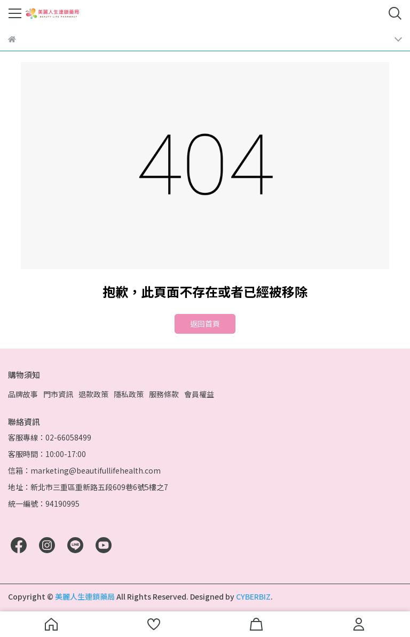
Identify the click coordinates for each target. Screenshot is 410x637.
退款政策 (93, 394)
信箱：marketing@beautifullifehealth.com (84, 470)
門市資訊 (58, 394)
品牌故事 (23, 394)
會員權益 (199, 394)
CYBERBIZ (253, 596)
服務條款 (164, 394)
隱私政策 (129, 394)
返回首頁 (205, 323)
